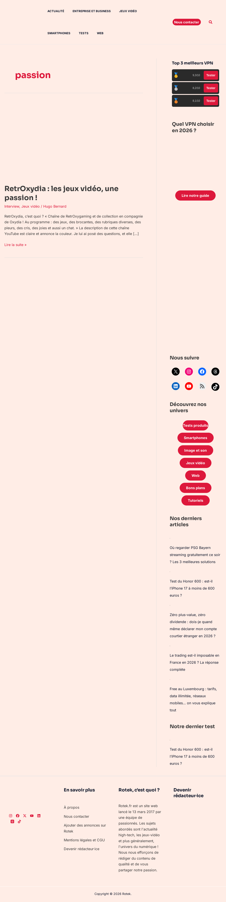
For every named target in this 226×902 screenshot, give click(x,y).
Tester (210, 75)
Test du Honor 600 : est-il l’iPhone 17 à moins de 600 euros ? (192, 588)
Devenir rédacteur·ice (81, 849)
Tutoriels (195, 500)
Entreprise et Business (87, 11)
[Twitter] (24, 815)
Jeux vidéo (122, 11)
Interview (11, 206)
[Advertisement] (195, 278)
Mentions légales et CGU (84, 840)
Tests (49, 33)
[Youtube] (32, 815)
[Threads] (12, 821)
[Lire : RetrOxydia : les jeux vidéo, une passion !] (73, 140)
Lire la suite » (15, 244)
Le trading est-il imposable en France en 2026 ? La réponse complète (194, 662)
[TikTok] (19, 821)
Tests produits (195, 425)
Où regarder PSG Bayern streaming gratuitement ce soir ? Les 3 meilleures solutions (195, 554)
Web (64, 33)
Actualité (52, 11)
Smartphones (149, 11)
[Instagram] (10, 815)
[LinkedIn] (39, 815)
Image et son (195, 450)
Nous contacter (76, 816)
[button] (187, 22)
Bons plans (195, 488)
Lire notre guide (195, 195)
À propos (71, 807)
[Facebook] (17, 815)
